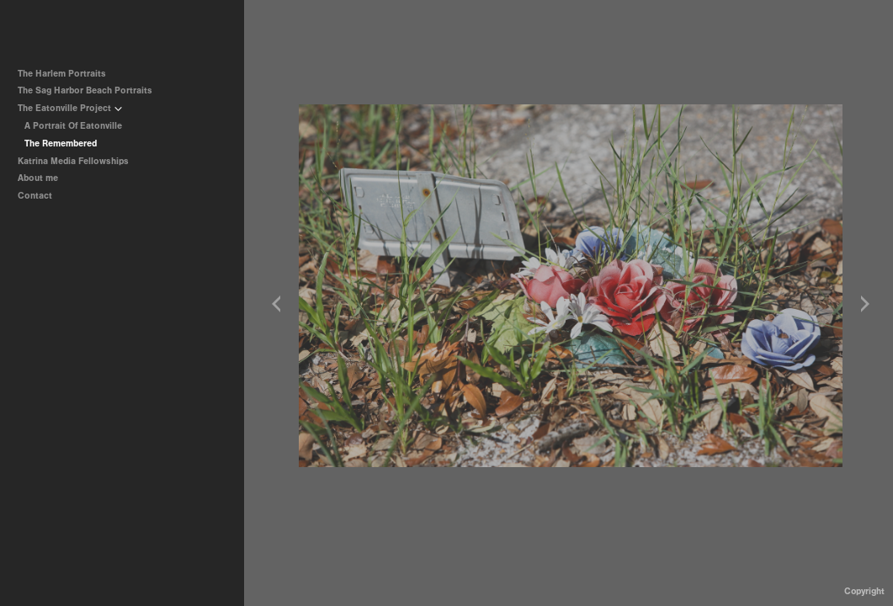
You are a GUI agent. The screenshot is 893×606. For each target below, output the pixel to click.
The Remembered (60, 143)
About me (38, 178)
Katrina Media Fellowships (73, 161)
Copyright (864, 591)
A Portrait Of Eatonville (73, 125)
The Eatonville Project (70, 108)
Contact (35, 195)
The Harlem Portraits (62, 73)
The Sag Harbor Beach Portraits (85, 90)
